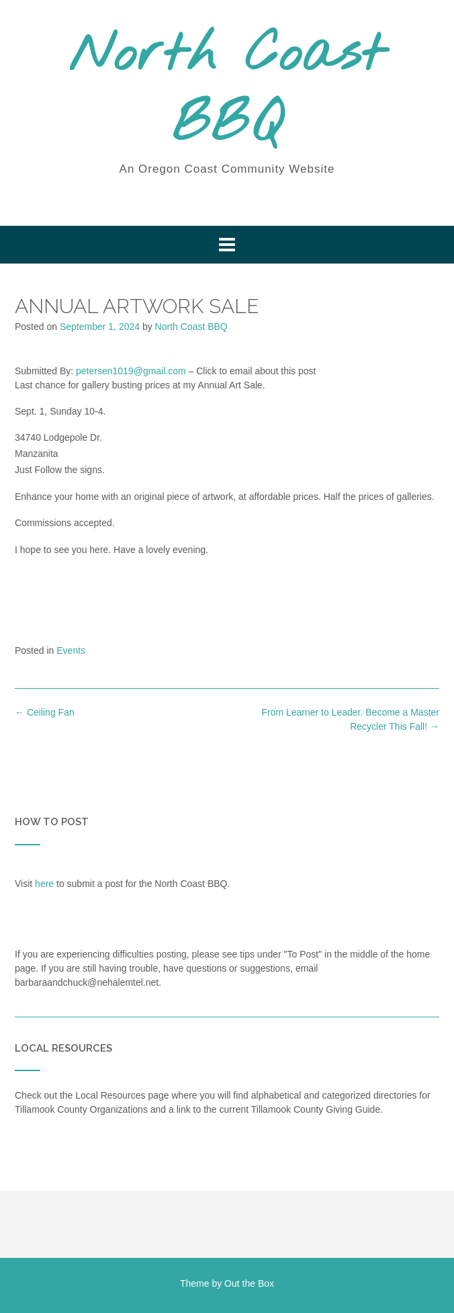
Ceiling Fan (45, 712)
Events (70, 650)
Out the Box (249, 1283)
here (44, 883)
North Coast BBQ (227, 91)
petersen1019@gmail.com (131, 371)
